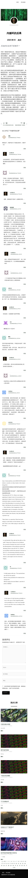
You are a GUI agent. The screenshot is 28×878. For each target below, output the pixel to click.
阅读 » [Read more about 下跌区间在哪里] (2, 782)
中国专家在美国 (5, 724)
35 (24, 865)
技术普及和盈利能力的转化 (9, 853)
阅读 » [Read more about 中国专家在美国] (2, 730)
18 (12, 863)
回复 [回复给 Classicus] (25, 167)
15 (6, 863)
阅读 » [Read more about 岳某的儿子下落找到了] (2, 833)
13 (2, 863)
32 (17, 865)
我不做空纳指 (5, 750)
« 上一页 (3, 861)
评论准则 (23, 2)
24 (25, 863)
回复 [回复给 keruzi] (25, 303)
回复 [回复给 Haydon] (25, 447)
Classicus (11, 152)
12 (25, 861)
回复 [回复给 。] (25, 188)
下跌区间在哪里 (5, 776)
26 (4, 865)
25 (1, 865)
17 (10, 863)
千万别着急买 (5, 801)
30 (13, 865)
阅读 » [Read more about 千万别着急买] (2, 808)
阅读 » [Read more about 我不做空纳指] (2, 756)
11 (23, 861)
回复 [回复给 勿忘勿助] (25, 248)
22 (20, 863)
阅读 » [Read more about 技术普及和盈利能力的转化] (2, 859)
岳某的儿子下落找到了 (7, 827)
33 (19, 865)
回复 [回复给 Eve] (25, 332)
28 (8, 865)
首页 (17, 2)
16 (8, 863)
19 (14, 863)
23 (22, 863)
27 (6, 865)
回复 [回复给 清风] (25, 148)
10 (21, 861)
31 (15, 865)
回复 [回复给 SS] (25, 529)
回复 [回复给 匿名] (25, 353)
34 (22, 865)
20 (16, 863)
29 (10, 865)
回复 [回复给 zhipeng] (25, 418)
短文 (19, 40)
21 (18, 863)
